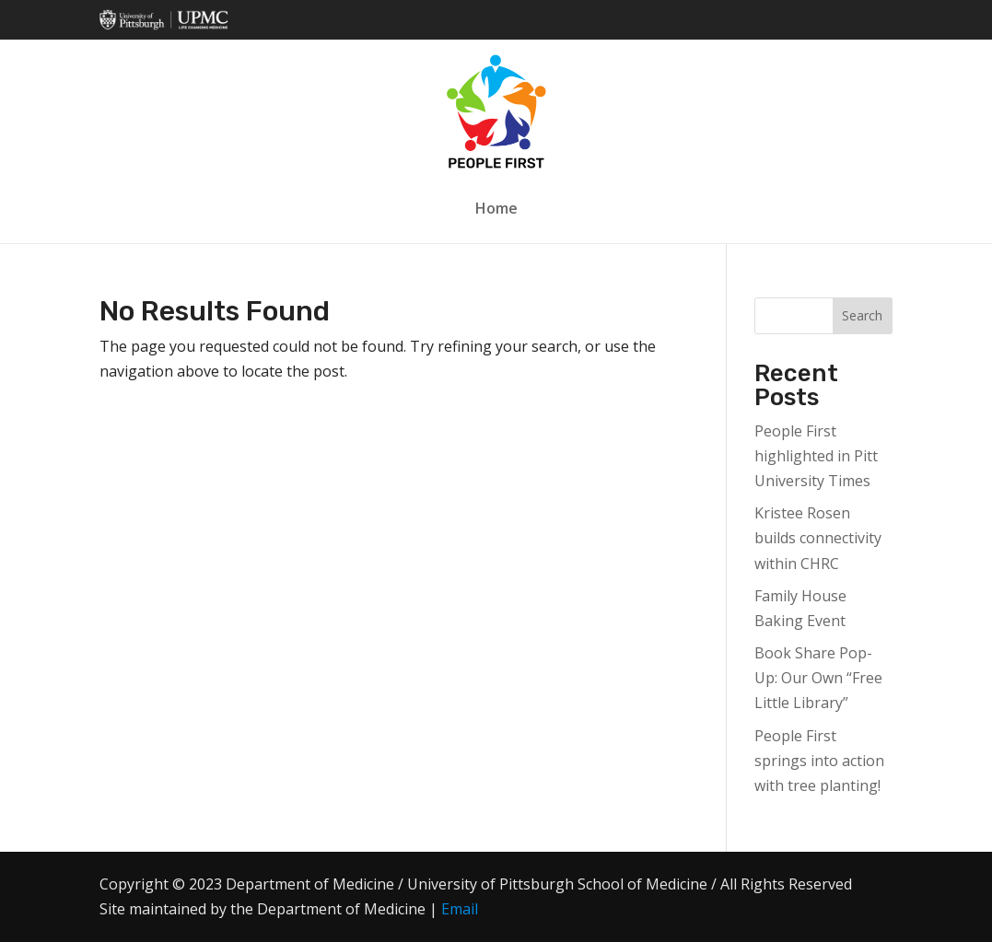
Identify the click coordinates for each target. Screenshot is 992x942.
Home (496, 208)
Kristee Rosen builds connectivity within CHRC (817, 538)
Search (862, 315)
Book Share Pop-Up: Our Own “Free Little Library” (818, 678)
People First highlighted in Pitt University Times (816, 456)
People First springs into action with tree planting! (819, 761)
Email (459, 909)
